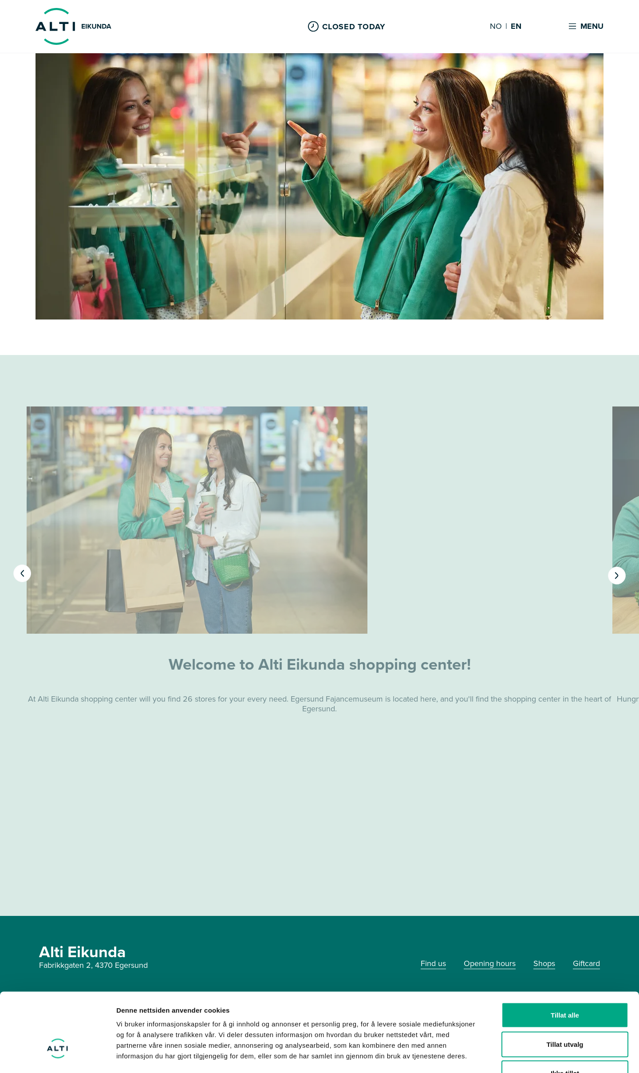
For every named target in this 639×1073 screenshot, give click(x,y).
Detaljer (472, 1055)
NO (496, 26)
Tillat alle (565, 956)
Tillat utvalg (564, 986)
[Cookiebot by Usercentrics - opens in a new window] (57, 1055)
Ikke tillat (565, 1014)
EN (516, 26)
